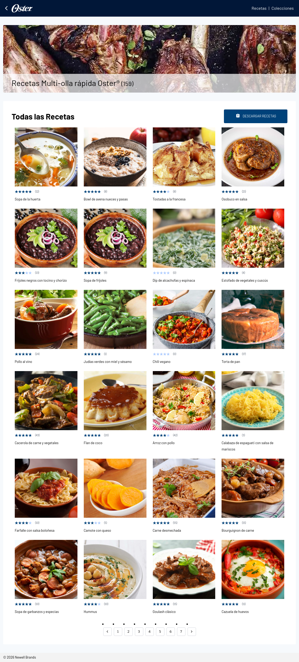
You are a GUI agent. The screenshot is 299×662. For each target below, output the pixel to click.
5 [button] (160, 632)
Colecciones (282, 8)
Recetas (259, 8)
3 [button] (139, 632)
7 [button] (181, 632)
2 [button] (128, 632)
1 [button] (118, 632)
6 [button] (171, 632)
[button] (107, 631)
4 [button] (150, 632)
